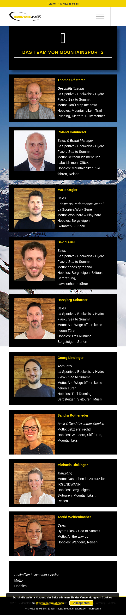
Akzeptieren (81, 603)
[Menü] (97, 16)
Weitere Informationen (50, 603)
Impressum (94, 608)
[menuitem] (97, 16)
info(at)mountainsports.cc (71, 608)
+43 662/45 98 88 (68, 3)
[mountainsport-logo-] (52, 16)
